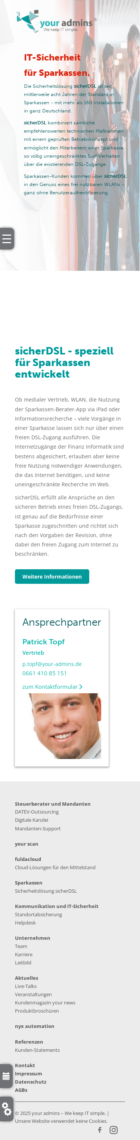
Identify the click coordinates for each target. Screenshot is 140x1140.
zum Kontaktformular (52, 686)
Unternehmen (32, 938)
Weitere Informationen (52, 576)
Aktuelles (26, 978)
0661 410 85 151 (44, 673)
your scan (26, 843)
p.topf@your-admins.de (52, 663)
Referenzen (29, 1041)
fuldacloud (28, 859)
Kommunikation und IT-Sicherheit (57, 906)
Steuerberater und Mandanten (53, 803)
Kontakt (25, 1065)
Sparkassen (29, 882)
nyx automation (35, 1026)
